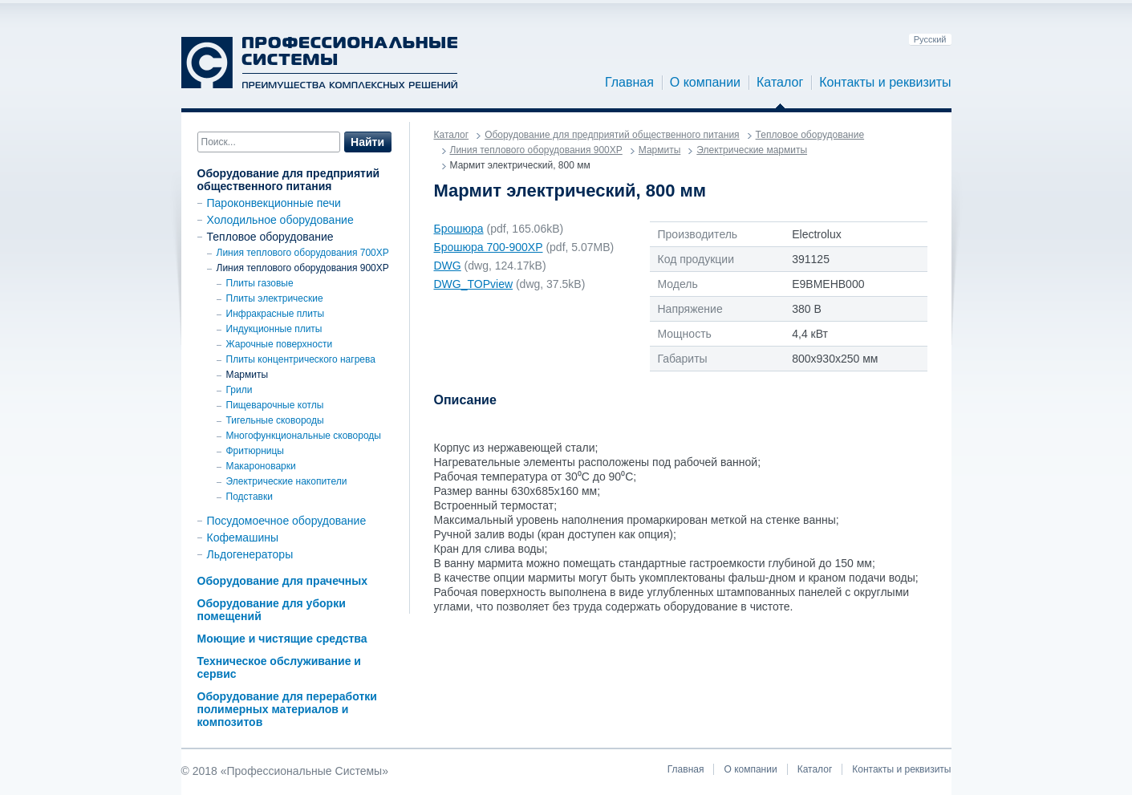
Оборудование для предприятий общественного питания (288, 180)
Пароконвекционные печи (274, 203)
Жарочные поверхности (279, 344)
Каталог (780, 82)
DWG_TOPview (473, 284)
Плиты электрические (274, 298)
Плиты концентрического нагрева (300, 359)
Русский (930, 39)
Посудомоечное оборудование (287, 520)
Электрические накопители (286, 481)
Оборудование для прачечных (282, 580)
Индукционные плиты (274, 329)
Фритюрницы (255, 450)
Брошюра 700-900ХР (488, 247)
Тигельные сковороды (275, 420)
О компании (705, 82)
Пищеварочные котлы (275, 405)
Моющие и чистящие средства (282, 638)
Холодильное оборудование (280, 219)
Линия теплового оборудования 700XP (303, 252)
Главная (629, 82)
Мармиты (247, 374)
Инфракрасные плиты (275, 313)
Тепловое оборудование (270, 236)
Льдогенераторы (250, 554)
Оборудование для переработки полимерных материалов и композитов (287, 709)
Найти (367, 142)
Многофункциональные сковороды (303, 435)
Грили (239, 389)
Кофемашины (243, 537)
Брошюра (459, 228)
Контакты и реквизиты (885, 82)
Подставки (249, 496)
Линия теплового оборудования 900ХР (303, 268)
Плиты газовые (260, 283)
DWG (447, 265)
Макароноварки (261, 466)
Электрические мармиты (751, 150)
